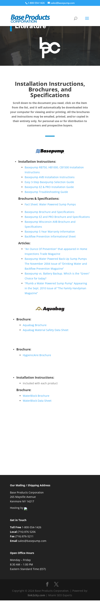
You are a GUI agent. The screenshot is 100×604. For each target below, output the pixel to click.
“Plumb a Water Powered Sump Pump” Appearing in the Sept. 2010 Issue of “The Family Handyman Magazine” (56, 288)
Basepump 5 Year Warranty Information (50, 231)
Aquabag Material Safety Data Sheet (45, 327)
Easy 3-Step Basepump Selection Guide (49, 182)
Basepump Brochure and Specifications (49, 212)
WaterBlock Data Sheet (37, 399)
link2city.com (36, 593)
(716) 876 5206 (27, 530)
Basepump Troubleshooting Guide (46, 192)
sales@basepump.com (32, 539)
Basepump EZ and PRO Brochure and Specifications (57, 217)
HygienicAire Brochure (37, 353)
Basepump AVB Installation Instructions (50, 177)
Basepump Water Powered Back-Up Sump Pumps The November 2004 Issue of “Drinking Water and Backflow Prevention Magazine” (56, 263)
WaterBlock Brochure (36, 394)
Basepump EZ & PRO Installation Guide (49, 187)
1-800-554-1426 (36, 3)
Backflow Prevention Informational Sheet (50, 236)
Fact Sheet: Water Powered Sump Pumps (50, 204)
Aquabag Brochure (35, 322)
